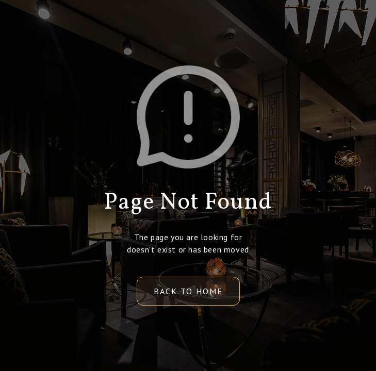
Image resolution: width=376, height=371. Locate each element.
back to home (188, 291)
